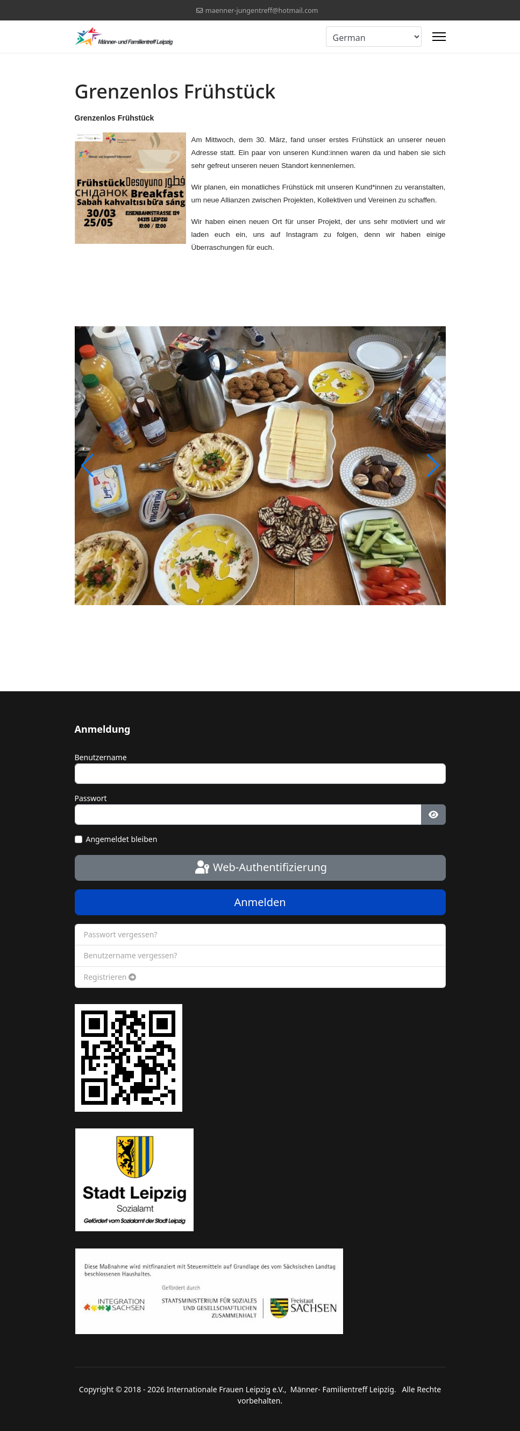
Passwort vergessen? (121, 934)
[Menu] (439, 36)
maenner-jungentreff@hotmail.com (261, 10)
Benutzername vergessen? (130, 955)
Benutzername (101, 757)
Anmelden (260, 902)
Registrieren (110, 977)
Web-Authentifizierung (260, 867)
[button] (433, 466)
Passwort (91, 798)
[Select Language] (374, 36)
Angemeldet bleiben (122, 839)
